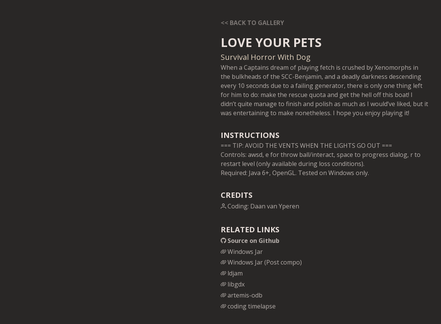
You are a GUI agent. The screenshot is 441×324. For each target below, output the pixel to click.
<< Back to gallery (252, 23)
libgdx (233, 284)
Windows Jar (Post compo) (261, 262)
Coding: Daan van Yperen (260, 206)
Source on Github (250, 240)
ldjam (232, 273)
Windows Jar (242, 251)
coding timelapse (248, 306)
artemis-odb (241, 295)
